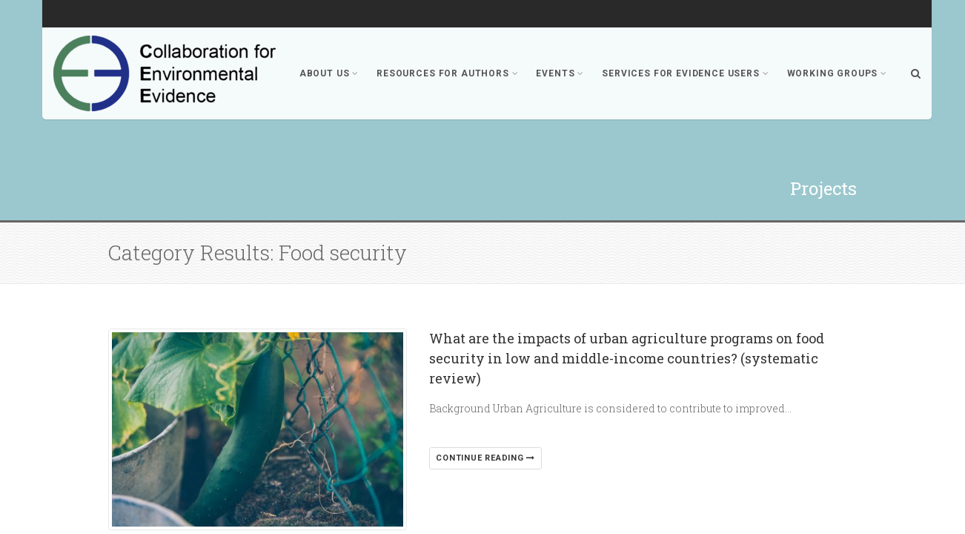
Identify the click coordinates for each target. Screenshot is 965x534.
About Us (329, 73)
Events (560, 73)
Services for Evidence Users (685, 73)
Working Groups (837, 73)
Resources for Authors (447, 73)
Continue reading (485, 458)
